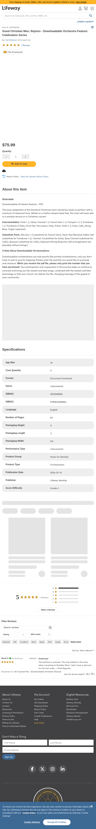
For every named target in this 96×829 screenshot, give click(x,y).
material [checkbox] (6, 642)
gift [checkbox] (14, 642)
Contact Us (7, 702)
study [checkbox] (42, 642)
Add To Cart (19, 164)
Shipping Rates (41, 705)
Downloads (71, 709)
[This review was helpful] (87, 674)
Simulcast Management (77, 712)
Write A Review (48, 610)
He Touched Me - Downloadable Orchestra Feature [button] (37, 671)
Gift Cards (39, 712)
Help (36, 719)
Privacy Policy (8, 716)
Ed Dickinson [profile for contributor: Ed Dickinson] (11, 39)
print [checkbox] (50, 642)
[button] (66, 589)
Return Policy (40, 709)
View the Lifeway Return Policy (34, 176)
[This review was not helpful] (92, 674)
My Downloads (41, 702)
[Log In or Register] (80, 8)
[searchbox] (25, 627)
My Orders (39, 699)
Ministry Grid (72, 699)
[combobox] (48, 15)
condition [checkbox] (24, 642)
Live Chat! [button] (39, 722)
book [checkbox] (34, 642)
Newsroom (7, 709)
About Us (6, 699)
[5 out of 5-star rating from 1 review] (16, 45)
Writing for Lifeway (10, 722)
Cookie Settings (32, 822)
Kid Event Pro (72, 705)
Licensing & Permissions (12, 712)
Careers (5, 705)
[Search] (90, 15)
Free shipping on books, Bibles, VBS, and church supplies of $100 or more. (48, 2)
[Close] (91, 806)
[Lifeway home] (11, 8)
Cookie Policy (29, 813)
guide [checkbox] (57, 642)
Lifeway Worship (73, 702)
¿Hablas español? (85, 21)
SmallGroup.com (73, 719)
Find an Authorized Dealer (14, 726)
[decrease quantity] (6, 156)
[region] (48, 815)
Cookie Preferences (43, 716)
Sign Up (9, 756)
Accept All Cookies (56, 822)
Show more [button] (76, 642)
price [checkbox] (66, 642)
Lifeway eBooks (73, 716)
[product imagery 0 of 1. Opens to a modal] (48, 94)
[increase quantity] (25, 156)
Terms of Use (8, 719)
